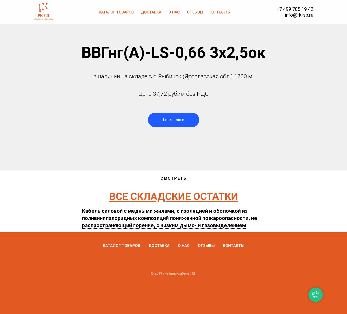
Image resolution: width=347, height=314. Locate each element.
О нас (174, 12)
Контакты (220, 12)
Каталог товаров (116, 12)
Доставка (151, 12)
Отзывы (195, 12)
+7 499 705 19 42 (294, 9)
